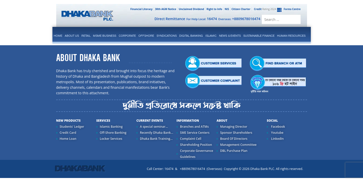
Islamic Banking (111, 126)
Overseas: (239, 18)
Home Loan (68, 139)
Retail (85, 35)
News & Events (230, 35)
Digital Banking (191, 35)
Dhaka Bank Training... (156, 139)
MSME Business (104, 35)
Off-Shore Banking (113, 132)
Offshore (146, 35)
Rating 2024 (264, 9)
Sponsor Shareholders (236, 132)
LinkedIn (277, 139)
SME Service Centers (194, 132)
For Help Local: (201, 18)
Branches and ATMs (194, 126)
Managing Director (233, 126)
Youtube (276, 132)
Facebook (277, 126)
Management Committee (238, 145)
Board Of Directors (233, 139)
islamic (211, 35)
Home (58, 35)
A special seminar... (154, 126)
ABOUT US (72, 35)
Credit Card (68, 132)
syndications (167, 35)
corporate (127, 35)
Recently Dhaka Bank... (156, 132)
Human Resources (291, 35)
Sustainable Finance (259, 35)
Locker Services (111, 139)
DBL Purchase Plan (233, 151)
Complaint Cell (190, 139)
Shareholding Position (196, 145)
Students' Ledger (72, 126)
